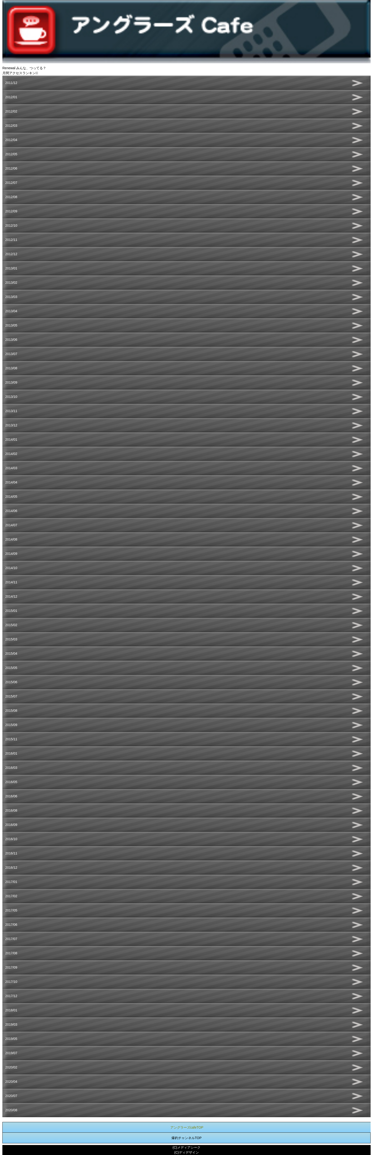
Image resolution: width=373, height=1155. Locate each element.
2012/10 (11, 225)
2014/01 (11, 439)
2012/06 (11, 168)
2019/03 (11, 1024)
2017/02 (11, 896)
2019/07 (11, 1053)
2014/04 (11, 482)
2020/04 (11, 1081)
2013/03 (11, 297)
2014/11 (11, 582)
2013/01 (11, 268)
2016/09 (11, 825)
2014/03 (11, 468)
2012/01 (11, 97)
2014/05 (11, 496)
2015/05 (11, 668)
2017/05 (11, 910)
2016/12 (11, 867)
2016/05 (11, 782)
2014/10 (11, 568)
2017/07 (11, 939)
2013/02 (11, 282)
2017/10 (11, 982)
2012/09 (11, 211)
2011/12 (11, 83)
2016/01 (11, 753)
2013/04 (11, 311)
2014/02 (11, 454)
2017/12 (11, 996)
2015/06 (11, 682)
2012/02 (11, 111)
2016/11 (11, 853)
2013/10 (11, 397)
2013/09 (11, 382)
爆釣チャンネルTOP (187, 1138)
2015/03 (11, 639)
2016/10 (11, 839)
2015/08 (11, 710)
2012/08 (11, 197)
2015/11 (11, 739)
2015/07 (11, 696)
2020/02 (11, 1067)
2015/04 (11, 653)
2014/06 (11, 511)
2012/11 (11, 240)
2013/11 (11, 411)
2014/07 (11, 525)
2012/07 (11, 183)
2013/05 (11, 325)
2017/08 (11, 953)
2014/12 (11, 596)
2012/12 (11, 254)
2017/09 (11, 967)
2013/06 (11, 339)
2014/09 (11, 554)
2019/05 (11, 1039)
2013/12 (11, 425)
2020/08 (11, 1110)
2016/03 (11, 768)
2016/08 (11, 810)
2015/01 (11, 611)
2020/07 (11, 1096)
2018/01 (11, 1010)
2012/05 (11, 154)
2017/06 (11, 924)
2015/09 (11, 725)
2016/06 (11, 796)
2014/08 (11, 539)
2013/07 (11, 354)
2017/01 (11, 882)
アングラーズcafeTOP (186, 1127)
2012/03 (11, 125)
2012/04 (11, 140)
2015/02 (11, 625)
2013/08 (11, 368)
